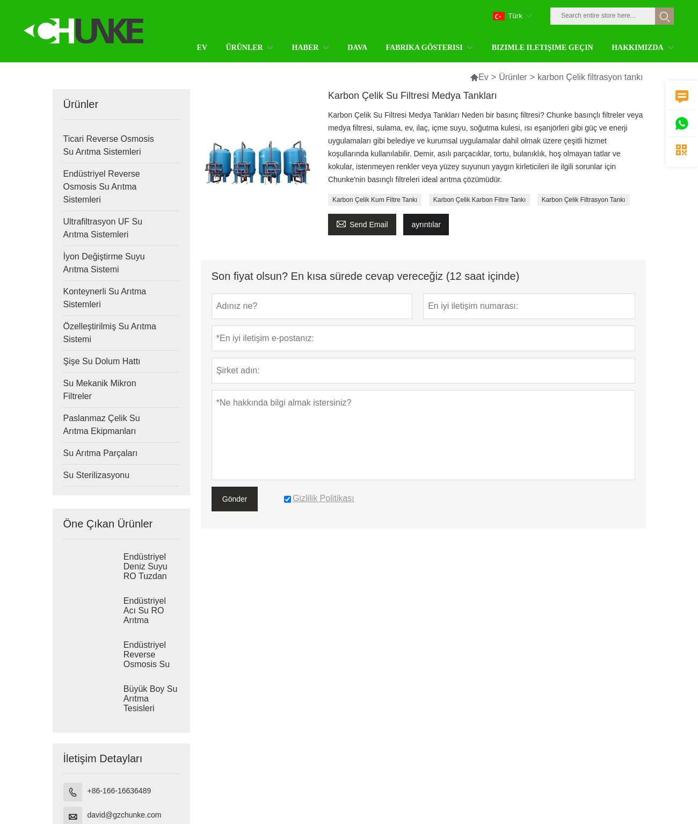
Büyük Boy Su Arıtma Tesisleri (150, 698)
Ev (483, 77)
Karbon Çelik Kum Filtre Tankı (375, 200)
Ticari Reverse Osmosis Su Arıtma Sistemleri (108, 145)
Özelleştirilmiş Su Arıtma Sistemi (109, 333)
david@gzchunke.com (125, 815)
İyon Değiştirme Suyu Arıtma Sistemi (104, 263)
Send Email (362, 223)
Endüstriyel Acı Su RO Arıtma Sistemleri (144, 615)
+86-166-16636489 (119, 790)
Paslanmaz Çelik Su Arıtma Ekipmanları (101, 425)
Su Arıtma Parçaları (100, 453)
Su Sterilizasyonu (96, 475)
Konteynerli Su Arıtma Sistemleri (105, 298)
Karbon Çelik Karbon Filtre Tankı (479, 200)
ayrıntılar (425, 224)
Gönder (235, 499)
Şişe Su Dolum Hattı (102, 361)
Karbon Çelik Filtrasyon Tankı (584, 200)
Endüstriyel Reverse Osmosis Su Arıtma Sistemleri (101, 186)
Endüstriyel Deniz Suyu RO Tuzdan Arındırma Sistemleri (145, 576)
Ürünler (513, 77)
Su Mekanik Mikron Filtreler (99, 390)
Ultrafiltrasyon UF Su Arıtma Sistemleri (103, 228)
